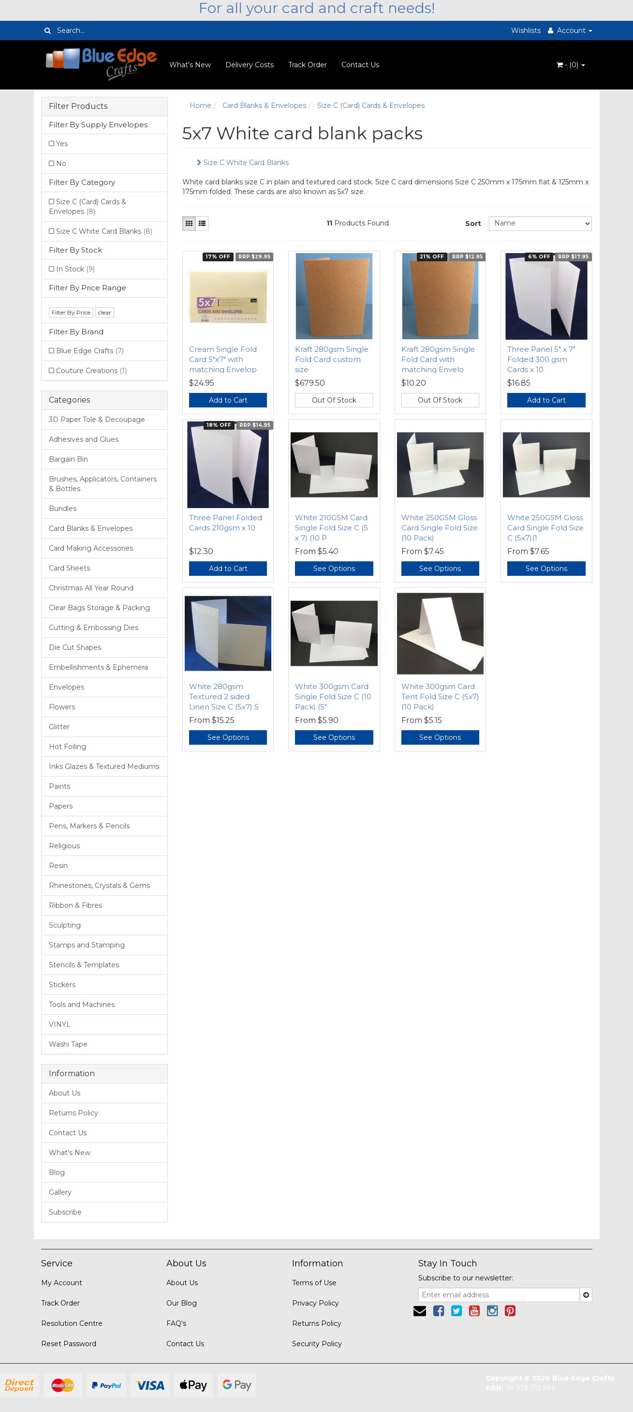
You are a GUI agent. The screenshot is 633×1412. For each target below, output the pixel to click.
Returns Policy (73, 1113)
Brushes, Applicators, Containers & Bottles (103, 484)
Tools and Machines (82, 1004)
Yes (62, 143)
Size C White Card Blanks (104, 231)
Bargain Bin (68, 459)
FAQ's (176, 1323)
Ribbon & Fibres (75, 905)
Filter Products (78, 106)
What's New (190, 64)
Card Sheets (69, 568)
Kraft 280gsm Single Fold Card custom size (331, 359)
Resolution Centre (72, 1323)
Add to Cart (228, 400)
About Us (64, 1093)
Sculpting (65, 925)
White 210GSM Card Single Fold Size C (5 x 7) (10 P (331, 527)
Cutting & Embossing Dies (93, 627)
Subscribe (65, 1212)
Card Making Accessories (91, 548)
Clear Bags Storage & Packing (99, 607)
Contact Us (360, 64)
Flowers (62, 707)
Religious (64, 845)
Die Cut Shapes (75, 647)
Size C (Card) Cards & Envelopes (87, 206)
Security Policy (317, 1343)
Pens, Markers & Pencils (89, 826)
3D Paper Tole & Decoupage (97, 419)
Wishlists (526, 30)
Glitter (59, 726)
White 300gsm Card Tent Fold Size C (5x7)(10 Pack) (440, 696)
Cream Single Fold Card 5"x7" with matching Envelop (223, 359)
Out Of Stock (334, 400)
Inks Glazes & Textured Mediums (104, 766)
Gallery (60, 1192)
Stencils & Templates (84, 965)
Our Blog (181, 1303)
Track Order (307, 64)
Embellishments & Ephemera (98, 667)
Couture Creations (91, 370)
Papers (61, 806)
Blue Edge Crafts (90, 350)
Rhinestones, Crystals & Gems (99, 885)
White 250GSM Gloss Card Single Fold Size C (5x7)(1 (545, 527)
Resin (58, 865)
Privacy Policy (315, 1303)
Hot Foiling (67, 746)
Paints (59, 786)
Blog (57, 1172)
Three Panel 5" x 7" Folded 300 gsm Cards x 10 (541, 359)
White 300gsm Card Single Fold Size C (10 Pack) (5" (333, 696)
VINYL (60, 1024)
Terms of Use (314, 1282)
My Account (61, 1282)
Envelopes (66, 687)
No (61, 163)
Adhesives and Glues (83, 439)
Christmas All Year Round (91, 588)
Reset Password (68, 1343)
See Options (334, 568)
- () (571, 64)
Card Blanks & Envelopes (90, 528)
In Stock (75, 269)
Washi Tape (68, 1044)
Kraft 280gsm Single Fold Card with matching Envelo (438, 359)
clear (104, 312)
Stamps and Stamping (87, 945)
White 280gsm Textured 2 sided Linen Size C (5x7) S (224, 696)
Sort (473, 223)
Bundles (62, 508)
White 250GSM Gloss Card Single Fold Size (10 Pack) (439, 527)
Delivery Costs (249, 64)
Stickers (62, 984)
